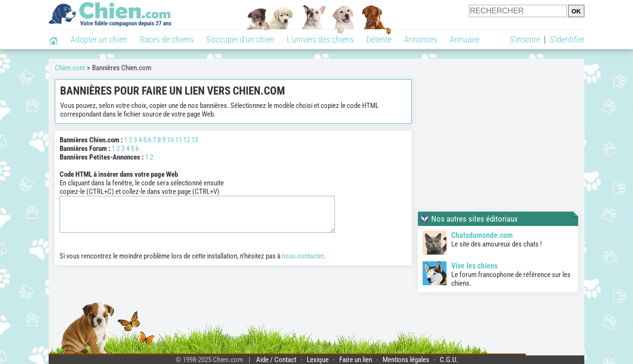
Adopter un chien (99, 39)
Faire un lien (355, 359)
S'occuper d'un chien (240, 39)
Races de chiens (167, 39)
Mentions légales (406, 359)
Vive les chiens (474, 265)
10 (170, 140)
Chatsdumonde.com (482, 235)
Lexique (318, 359)
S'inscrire (525, 39)
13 (194, 140)
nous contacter (302, 263)
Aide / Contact (276, 359)
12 (186, 140)
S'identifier (567, 39)
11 (178, 140)
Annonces (420, 39)
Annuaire (464, 39)
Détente (379, 39)
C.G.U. (449, 359)
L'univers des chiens (320, 39)
